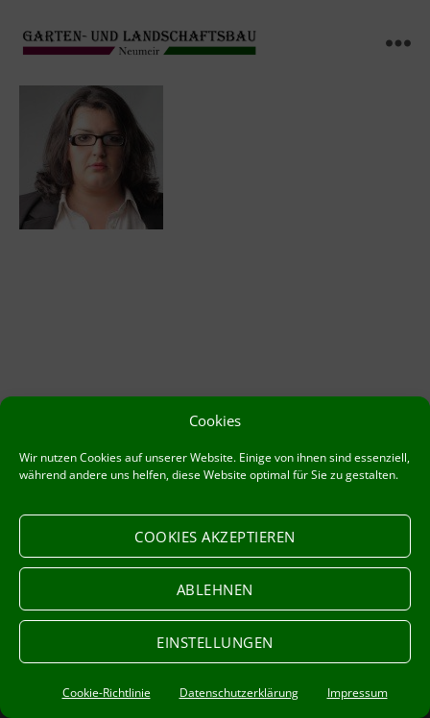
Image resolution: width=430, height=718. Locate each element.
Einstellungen (215, 642)
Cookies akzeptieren (215, 536)
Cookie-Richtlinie (106, 692)
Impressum (357, 692)
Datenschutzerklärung (239, 692)
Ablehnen (215, 589)
